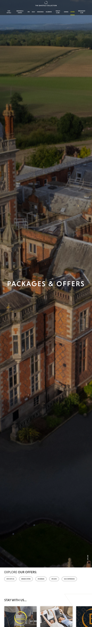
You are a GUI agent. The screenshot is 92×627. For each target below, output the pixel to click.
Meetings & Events (19, 11)
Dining (66, 12)
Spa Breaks (41, 579)
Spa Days (54, 579)
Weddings (40, 12)
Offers (72, 12)
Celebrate (49, 12)
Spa (29, 12)
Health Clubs (58, 11)
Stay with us (10, 579)
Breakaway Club (81, 11)
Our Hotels (9, 11)
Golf (33, 12)
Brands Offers (26, 579)
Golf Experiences (69, 579)
